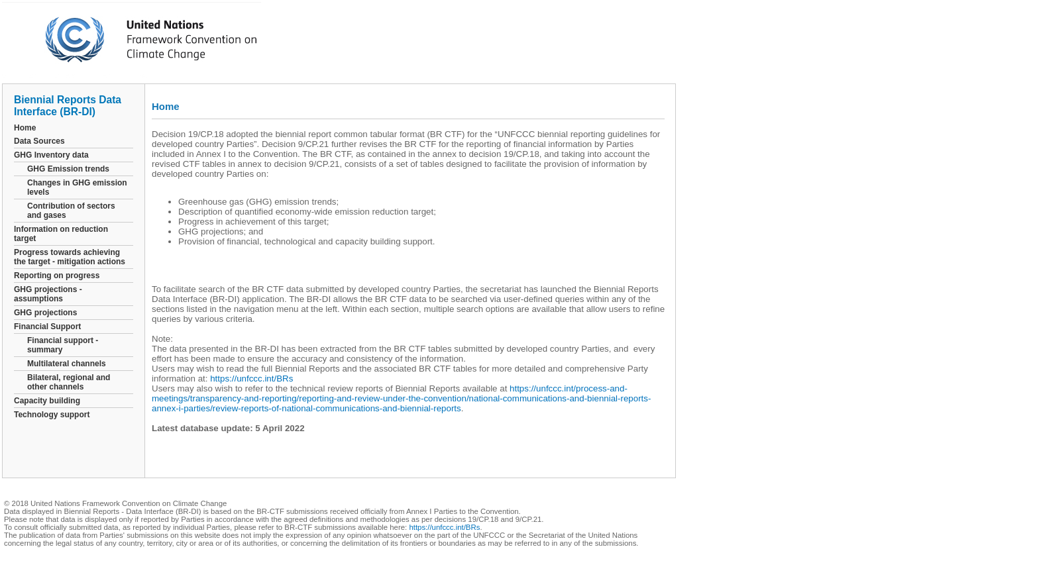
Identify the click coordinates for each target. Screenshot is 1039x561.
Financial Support (47, 326)
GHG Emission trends (68, 169)
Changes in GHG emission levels (77, 187)
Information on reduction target (61, 234)
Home (25, 127)
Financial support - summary (62, 345)
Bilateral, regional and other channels (68, 382)
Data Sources (39, 141)
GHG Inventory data (51, 155)
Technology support (51, 414)
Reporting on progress (56, 275)
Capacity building (47, 400)
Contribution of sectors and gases (71, 210)
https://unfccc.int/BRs (251, 378)
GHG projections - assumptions (48, 294)
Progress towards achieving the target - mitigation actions (69, 257)
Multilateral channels (66, 363)
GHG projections (45, 312)
